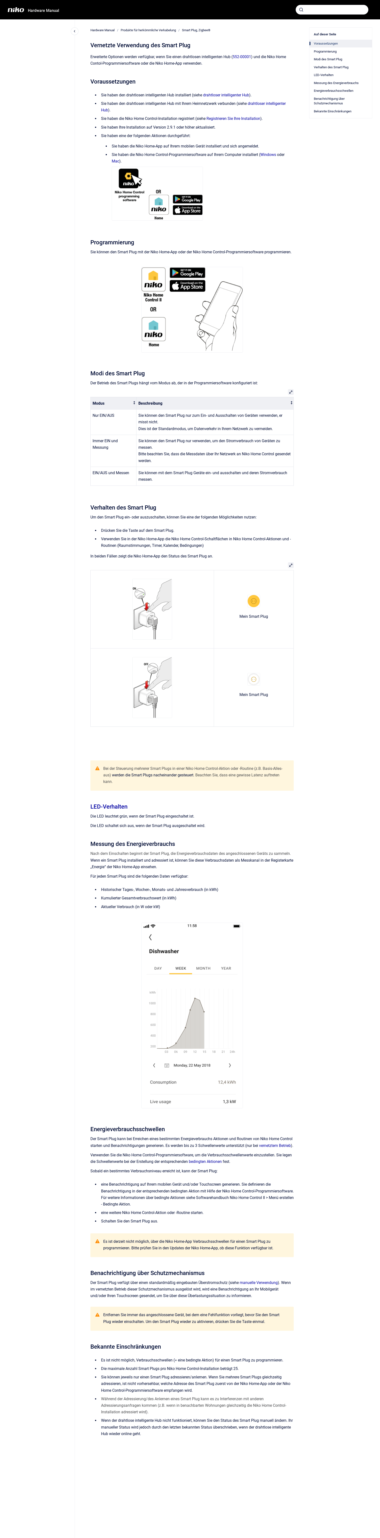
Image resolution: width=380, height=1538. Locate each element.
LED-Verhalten (108, 806)
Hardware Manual (43, 10)
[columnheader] (113, 403)
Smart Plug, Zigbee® (196, 30)
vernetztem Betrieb (275, 1145)
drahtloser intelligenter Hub (226, 95)
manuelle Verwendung (259, 1282)
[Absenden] (301, 10)
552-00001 (242, 56)
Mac (115, 161)
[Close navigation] (75, 31)
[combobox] (332, 9)
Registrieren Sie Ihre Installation (233, 118)
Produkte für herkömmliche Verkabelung (148, 30)
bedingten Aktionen (205, 1161)
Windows (268, 154)
